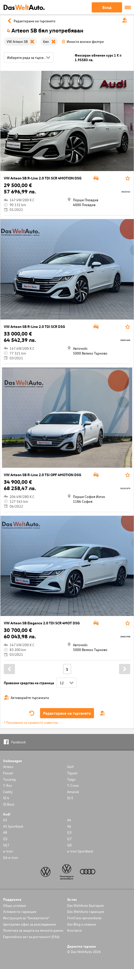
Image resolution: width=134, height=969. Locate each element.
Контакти (74, 930)
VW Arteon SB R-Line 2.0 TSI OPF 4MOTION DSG (42, 474)
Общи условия (14, 905)
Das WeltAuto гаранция (85, 911)
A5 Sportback (13, 826)
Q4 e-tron (10, 857)
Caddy (8, 791)
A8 (5, 832)
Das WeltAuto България (85, 905)
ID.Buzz (8, 804)
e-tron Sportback (80, 851)
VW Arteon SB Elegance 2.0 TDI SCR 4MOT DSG (42, 623)
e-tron (8, 851)
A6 (69, 826)
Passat (8, 773)
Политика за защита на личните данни (33, 930)
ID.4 (6, 797)
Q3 (69, 832)
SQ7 (6, 845)
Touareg (9, 779)
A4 (69, 819)
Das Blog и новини (81, 924)
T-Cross (73, 785)
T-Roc (7, 785)
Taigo (71, 779)
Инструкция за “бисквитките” (26, 917)
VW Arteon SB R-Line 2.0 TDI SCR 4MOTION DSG (43, 178)
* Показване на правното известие (31, 722)
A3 (5, 819)
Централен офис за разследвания (29, 924)
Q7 (69, 838)
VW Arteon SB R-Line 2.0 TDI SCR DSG (34, 326)
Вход (106, 7)
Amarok (73, 791)
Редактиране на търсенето (67, 713)
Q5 (5, 838)
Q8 (69, 845)
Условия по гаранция (19, 911)
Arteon (8, 766)
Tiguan (72, 773)
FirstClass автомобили (84, 917)
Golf (70, 766)
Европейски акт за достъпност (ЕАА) (31, 936)
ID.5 (70, 797)
